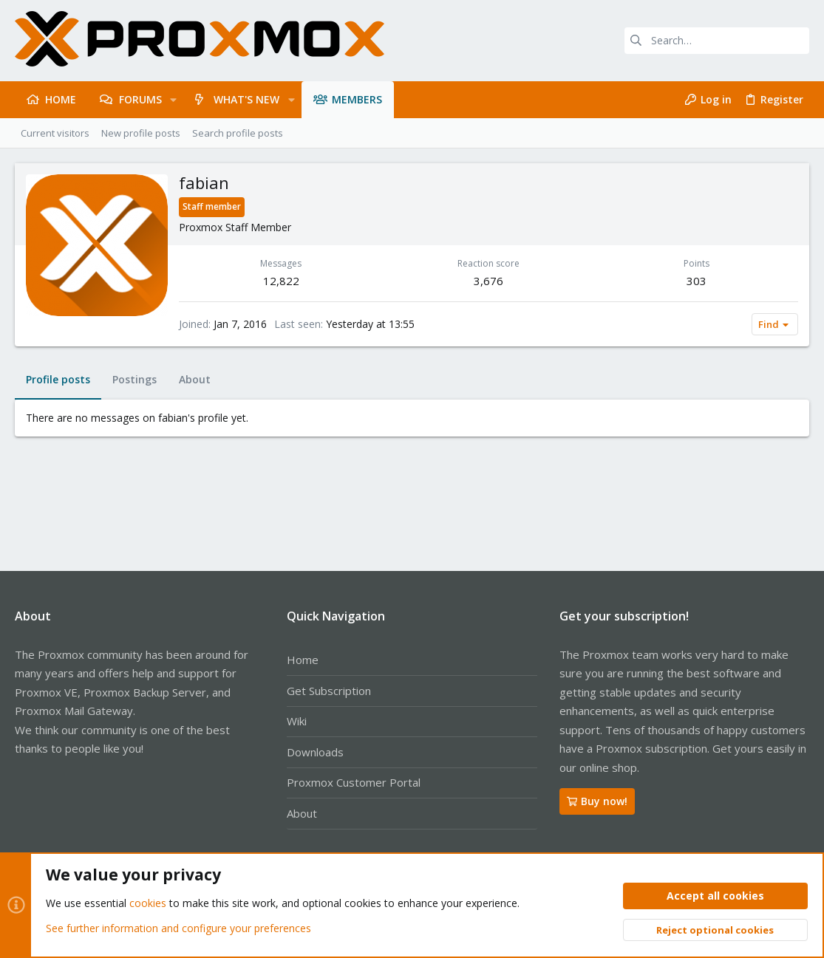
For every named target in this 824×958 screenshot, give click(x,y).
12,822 (281, 280)
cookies (147, 904)
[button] (173, 100)
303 (696, 280)
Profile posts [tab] (58, 379)
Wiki (297, 721)
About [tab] (195, 379)
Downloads (315, 752)
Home (303, 659)
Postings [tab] (134, 379)
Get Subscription (329, 690)
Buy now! (597, 801)
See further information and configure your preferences (178, 928)
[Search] (716, 40)
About (302, 813)
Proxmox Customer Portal (353, 782)
